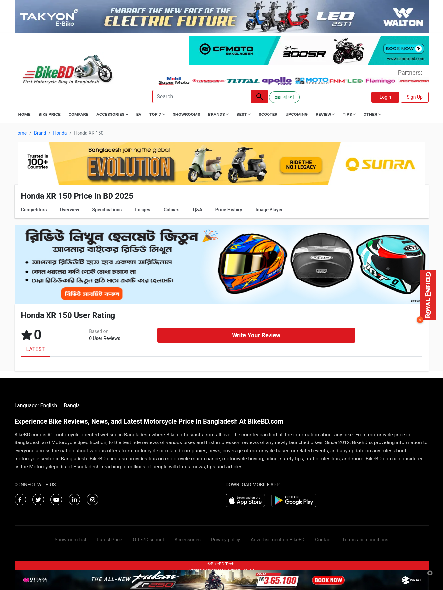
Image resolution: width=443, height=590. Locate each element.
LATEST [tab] (35, 349)
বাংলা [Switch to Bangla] (284, 97)
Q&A (197, 209)
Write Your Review (256, 335)
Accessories (187, 539)
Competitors (34, 209)
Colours (172, 209)
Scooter (268, 114)
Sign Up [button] (415, 97)
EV (139, 114)
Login (385, 97)
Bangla (72, 405)
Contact (323, 539)
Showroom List (70, 539)
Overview (69, 209)
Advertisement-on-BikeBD (277, 539)
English (48, 405)
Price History (228, 209)
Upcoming (296, 114)
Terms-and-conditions (365, 539)
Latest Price (109, 539)
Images (142, 209)
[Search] (201, 96)
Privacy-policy (225, 539)
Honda (60, 133)
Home (24, 114)
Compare (79, 114)
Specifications (107, 209)
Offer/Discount (148, 539)
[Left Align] (259, 96)
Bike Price (49, 114)
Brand (40, 133)
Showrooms (186, 114)
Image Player (269, 209)
